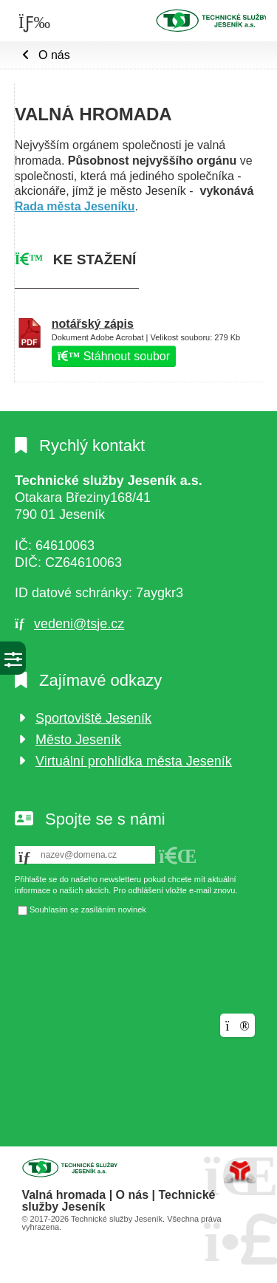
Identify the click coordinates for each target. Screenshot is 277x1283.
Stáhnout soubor (114, 356)
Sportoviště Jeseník (93, 718)
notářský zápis (93, 323)
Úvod (210, 20)
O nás (54, 55)
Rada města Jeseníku (75, 206)
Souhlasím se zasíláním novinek (88, 909)
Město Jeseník (78, 739)
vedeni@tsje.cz (79, 623)
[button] (178, 856)
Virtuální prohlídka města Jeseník (133, 761)
